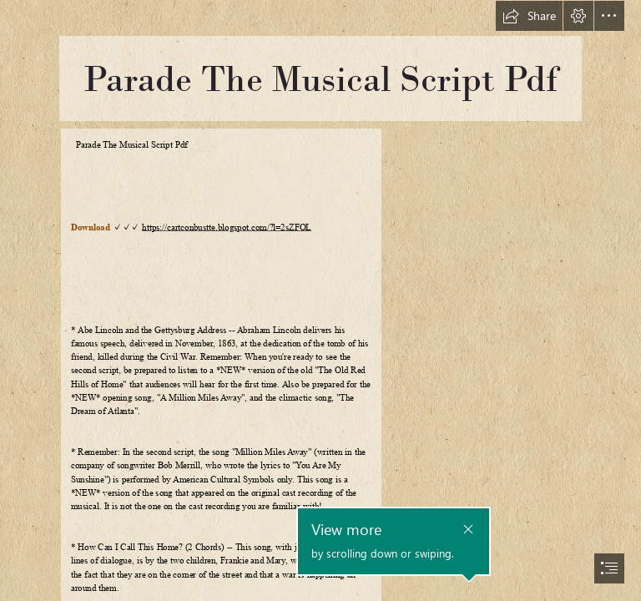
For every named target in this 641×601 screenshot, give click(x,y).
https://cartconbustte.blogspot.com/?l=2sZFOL (226, 227)
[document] (320, 300)
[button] (529, 16)
